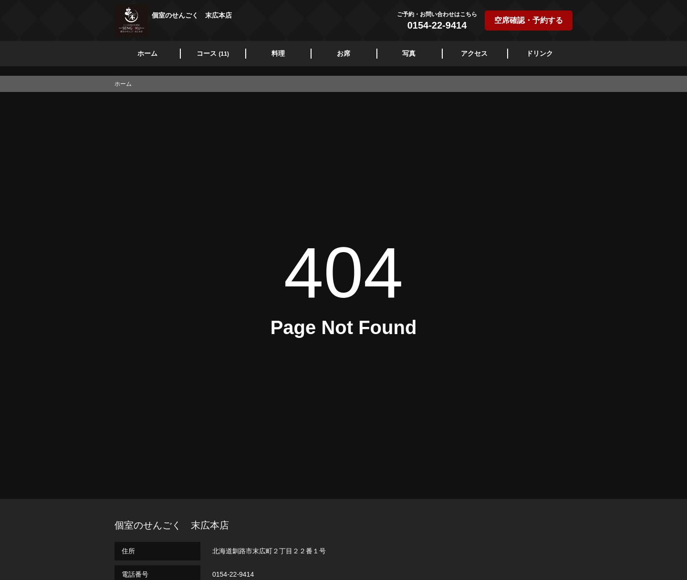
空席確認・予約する (528, 20)
